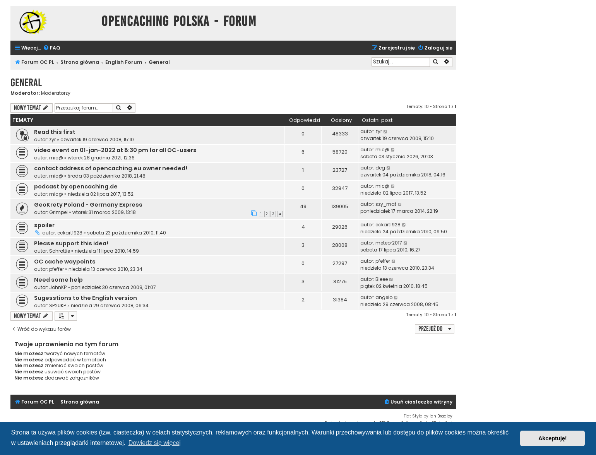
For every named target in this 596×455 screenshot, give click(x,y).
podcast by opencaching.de (76, 186)
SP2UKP (57, 305)
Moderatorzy (55, 93)
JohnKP (58, 287)
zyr (52, 139)
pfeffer (56, 269)
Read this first (54, 132)
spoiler (44, 225)
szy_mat (385, 204)
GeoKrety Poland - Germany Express (88, 205)
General (26, 83)
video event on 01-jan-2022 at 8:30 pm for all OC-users (115, 150)
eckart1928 (69, 232)
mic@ (56, 157)
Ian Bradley (441, 416)
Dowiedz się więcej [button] (154, 443)
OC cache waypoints (65, 261)
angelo (383, 297)
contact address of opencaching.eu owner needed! (110, 168)
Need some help (58, 280)
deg (380, 167)
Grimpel (58, 212)
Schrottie (59, 251)
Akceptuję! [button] (552, 438)
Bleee (381, 279)
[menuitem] (51, 48)
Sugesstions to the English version (85, 298)
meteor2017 (388, 242)
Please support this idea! (71, 243)
